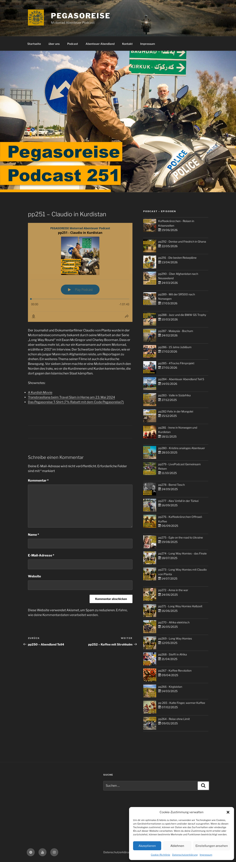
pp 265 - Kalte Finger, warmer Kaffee (181, 702)
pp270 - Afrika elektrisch (174, 622)
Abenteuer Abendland (100, 43)
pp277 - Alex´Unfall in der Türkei (178, 501)
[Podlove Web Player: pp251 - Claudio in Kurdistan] (80, 272)
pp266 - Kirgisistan (170, 686)
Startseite (34, 43)
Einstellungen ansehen (212, 846)
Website (34, 576)
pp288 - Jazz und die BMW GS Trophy (182, 314)
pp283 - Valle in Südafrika (174, 395)
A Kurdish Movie (40, 392)
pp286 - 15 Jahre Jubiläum (175, 347)
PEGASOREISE (81, 15)
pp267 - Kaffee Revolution (175, 670)
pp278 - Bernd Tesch (171, 484)
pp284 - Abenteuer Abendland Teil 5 (181, 379)
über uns (54, 43)
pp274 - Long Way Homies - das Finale (182, 553)
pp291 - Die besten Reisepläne (177, 257)
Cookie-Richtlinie (160, 854)
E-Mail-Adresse (41, 555)
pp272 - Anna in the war (173, 590)
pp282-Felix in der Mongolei (175, 411)
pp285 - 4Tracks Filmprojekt (176, 363)
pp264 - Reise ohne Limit (174, 719)
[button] (228, 812)
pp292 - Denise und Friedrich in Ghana (182, 241)
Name (33, 535)
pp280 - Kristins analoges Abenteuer (181, 448)
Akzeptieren (147, 846)
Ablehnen (177, 846)
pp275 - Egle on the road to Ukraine (180, 537)
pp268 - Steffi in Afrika (172, 654)
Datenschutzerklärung (185, 854)
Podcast (72, 43)
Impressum (206, 854)
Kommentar (38, 480)
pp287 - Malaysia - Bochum (175, 331)
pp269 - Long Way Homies (175, 638)
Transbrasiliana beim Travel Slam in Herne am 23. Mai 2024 (71, 397)
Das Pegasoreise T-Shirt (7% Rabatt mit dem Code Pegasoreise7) (76, 402)
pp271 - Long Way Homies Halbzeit (180, 606)
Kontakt (127, 43)
